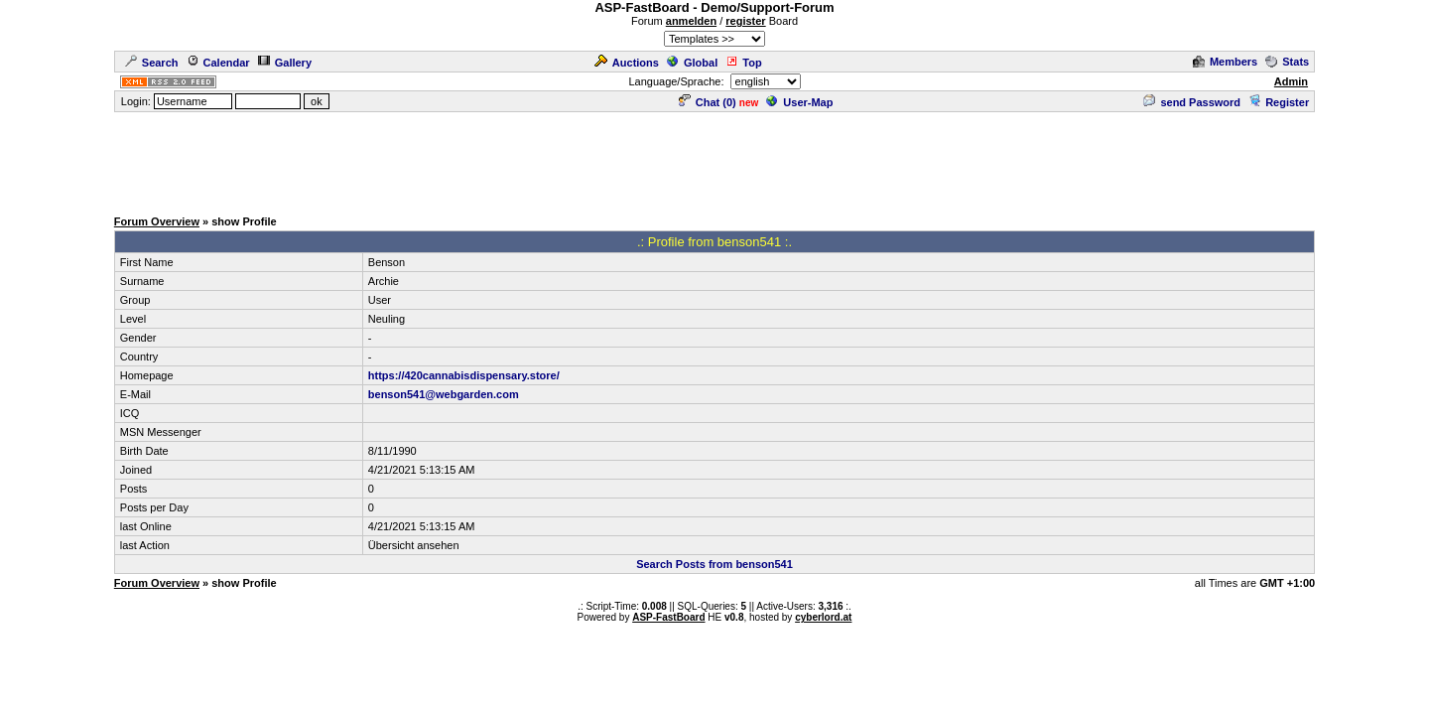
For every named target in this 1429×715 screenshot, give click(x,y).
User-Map (799, 102)
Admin (1291, 81)
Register (1278, 102)
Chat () (707, 102)
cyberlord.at (823, 617)
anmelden (691, 21)
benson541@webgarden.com (443, 394)
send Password (1191, 102)
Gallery (285, 63)
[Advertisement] (714, 159)
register (745, 21)
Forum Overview (156, 221)
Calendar (218, 63)
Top (743, 63)
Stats (1287, 62)
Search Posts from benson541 (714, 564)
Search (152, 63)
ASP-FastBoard (668, 617)
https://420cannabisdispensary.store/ (464, 375)
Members (1225, 62)
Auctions (626, 63)
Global (692, 63)
